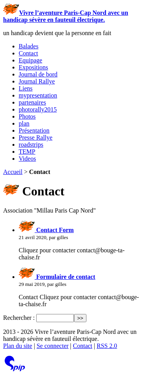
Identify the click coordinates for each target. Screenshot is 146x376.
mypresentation (38, 95)
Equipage (30, 60)
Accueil (13, 171)
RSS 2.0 (107, 345)
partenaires (32, 102)
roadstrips (31, 144)
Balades (29, 46)
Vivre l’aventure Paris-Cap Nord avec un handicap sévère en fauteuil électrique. (65, 16)
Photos (27, 116)
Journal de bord (38, 74)
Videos (27, 158)
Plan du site (17, 345)
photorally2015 (38, 109)
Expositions (33, 67)
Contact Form (46, 230)
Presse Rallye (36, 137)
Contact (28, 53)
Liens (26, 88)
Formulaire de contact (57, 276)
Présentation (34, 130)
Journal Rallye (37, 81)
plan (24, 123)
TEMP (27, 151)
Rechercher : (19, 317)
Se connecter (53, 345)
